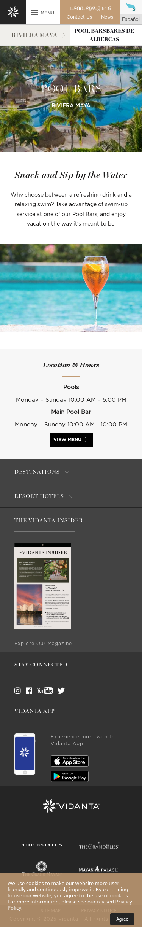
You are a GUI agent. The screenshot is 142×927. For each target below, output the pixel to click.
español (131, 19)
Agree (122, 919)
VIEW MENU (67, 439)
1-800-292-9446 (90, 8)
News (107, 17)
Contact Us (79, 17)
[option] (71, 288)
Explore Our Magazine (43, 643)
